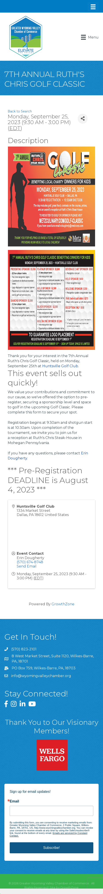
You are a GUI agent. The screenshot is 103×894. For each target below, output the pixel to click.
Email (14, 801)
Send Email (27, 566)
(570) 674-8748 (30, 562)
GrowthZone (63, 604)
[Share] (83, 119)
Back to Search (20, 111)
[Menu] (93, 6)
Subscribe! (51, 848)
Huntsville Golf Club (60, 366)
